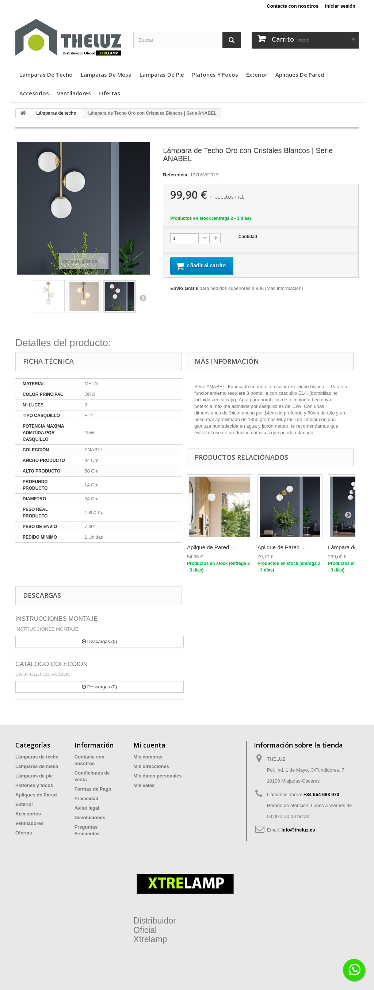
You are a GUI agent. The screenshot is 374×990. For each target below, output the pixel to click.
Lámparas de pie (162, 74)
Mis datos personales (157, 776)
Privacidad (87, 798)
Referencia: (176, 174)
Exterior (256, 74)
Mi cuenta (149, 745)
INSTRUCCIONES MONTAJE (56, 618)
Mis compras (147, 757)
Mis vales (143, 785)
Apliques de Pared (299, 74)
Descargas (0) (99, 641)
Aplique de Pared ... (211, 547)
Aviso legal (87, 808)
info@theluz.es (298, 830)
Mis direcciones (151, 766)
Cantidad (247, 236)
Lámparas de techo (46, 74)
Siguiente (142, 297)
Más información (284, 289)
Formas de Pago (93, 789)
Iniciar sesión (340, 6)
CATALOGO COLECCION (51, 664)
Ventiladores (74, 93)
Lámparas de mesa (106, 74)
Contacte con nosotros (292, 6)
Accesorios (34, 93)
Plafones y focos (215, 74)
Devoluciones (90, 817)
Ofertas (109, 93)
